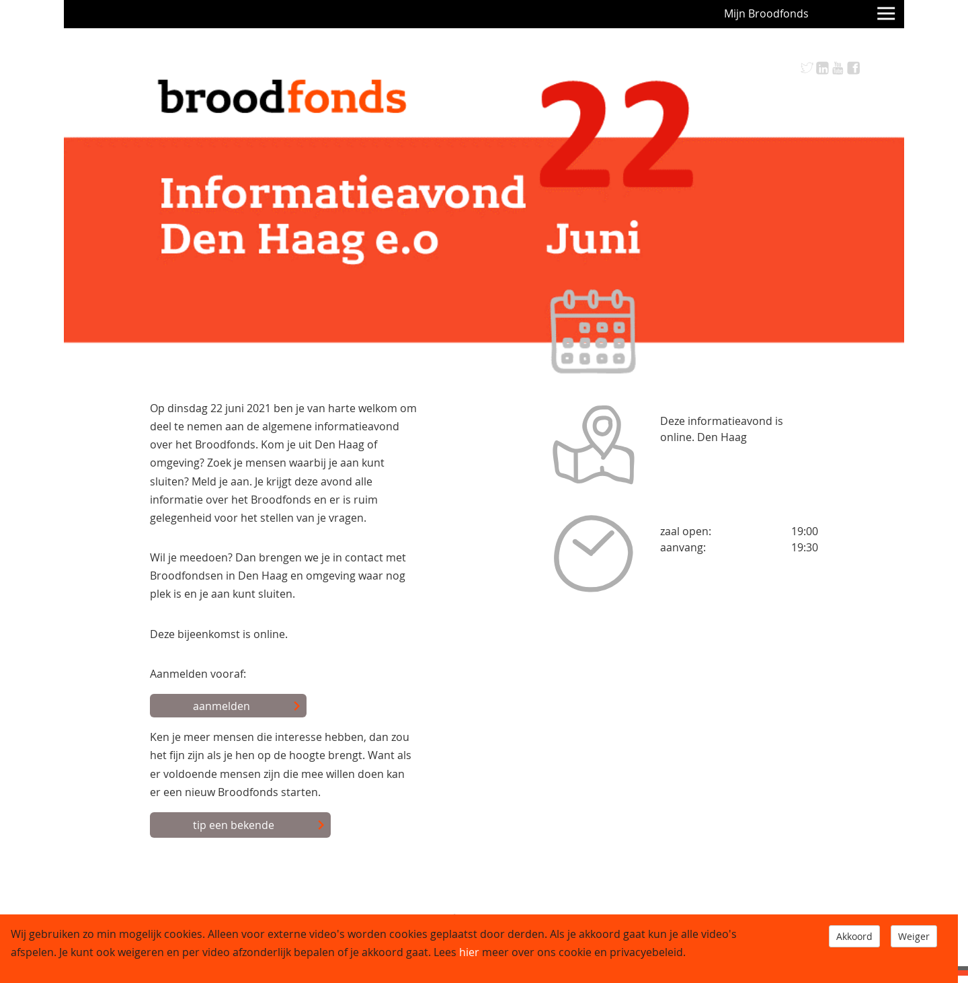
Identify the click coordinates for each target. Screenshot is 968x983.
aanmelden (247, 707)
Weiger (914, 936)
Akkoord (854, 936)
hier (469, 952)
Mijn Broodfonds (766, 13)
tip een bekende (259, 826)
